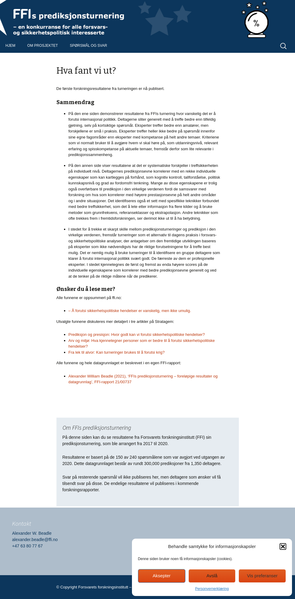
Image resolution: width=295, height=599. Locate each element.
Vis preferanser (262, 575)
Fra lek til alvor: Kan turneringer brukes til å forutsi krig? (117, 352)
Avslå (212, 575)
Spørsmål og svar (88, 45)
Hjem (10, 45)
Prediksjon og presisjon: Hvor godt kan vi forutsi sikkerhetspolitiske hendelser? (137, 334)
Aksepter (162, 575)
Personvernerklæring (212, 589)
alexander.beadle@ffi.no (35, 539)
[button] (283, 546)
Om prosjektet (42, 45)
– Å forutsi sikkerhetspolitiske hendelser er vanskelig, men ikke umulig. (130, 310)
